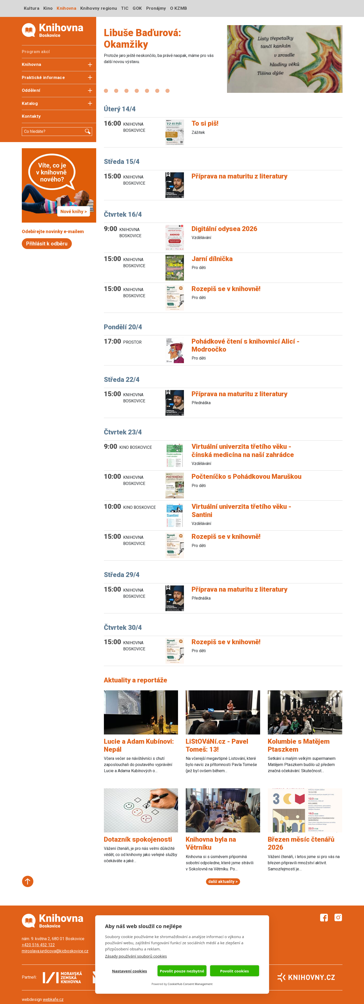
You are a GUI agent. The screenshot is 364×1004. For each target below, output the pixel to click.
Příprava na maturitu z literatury (239, 176)
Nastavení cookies (129, 970)
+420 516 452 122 (38, 944)
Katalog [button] (30, 103)
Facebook (324, 917)
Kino (48, 8)
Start (28, 881)
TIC (125, 8)
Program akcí (36, 51)
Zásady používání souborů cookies (136, 956)
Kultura (31, 8)
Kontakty (31, 116)
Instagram (338, 917)
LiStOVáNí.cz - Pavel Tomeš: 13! (217, 745)
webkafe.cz (53, 999)
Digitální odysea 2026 (224, 229)
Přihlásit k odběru (46, 244)
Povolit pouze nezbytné (182, 970)
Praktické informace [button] (43, 77)
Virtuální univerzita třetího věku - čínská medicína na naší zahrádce (243, 450)
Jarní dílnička (212, 259)
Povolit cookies (234, 970)
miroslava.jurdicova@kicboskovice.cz (55, 951)
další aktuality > (223, 881)
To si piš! (205, 123)
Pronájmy (156, 8)
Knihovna (66, 8)
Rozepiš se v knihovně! (226, 289)
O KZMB (178, 8)
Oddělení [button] (31, 90)
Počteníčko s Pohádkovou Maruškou (246, 476)
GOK (137, 8)
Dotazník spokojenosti (138, 839)
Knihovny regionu (98, 8)
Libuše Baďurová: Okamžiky (142, 38)
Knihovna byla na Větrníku (211, 843)
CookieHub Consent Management (190, 984)
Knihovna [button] (31, 64)
